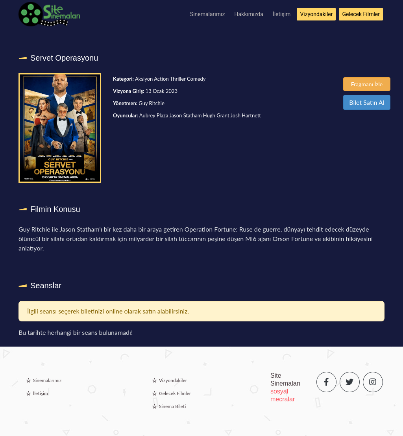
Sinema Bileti (172, 406)
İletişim (282, 14)
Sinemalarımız (207, 14)
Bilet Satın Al (366, 102)
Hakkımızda (249, 14)
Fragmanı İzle (367, 84)
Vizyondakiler (316, 14)
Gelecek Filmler (361, 14)
